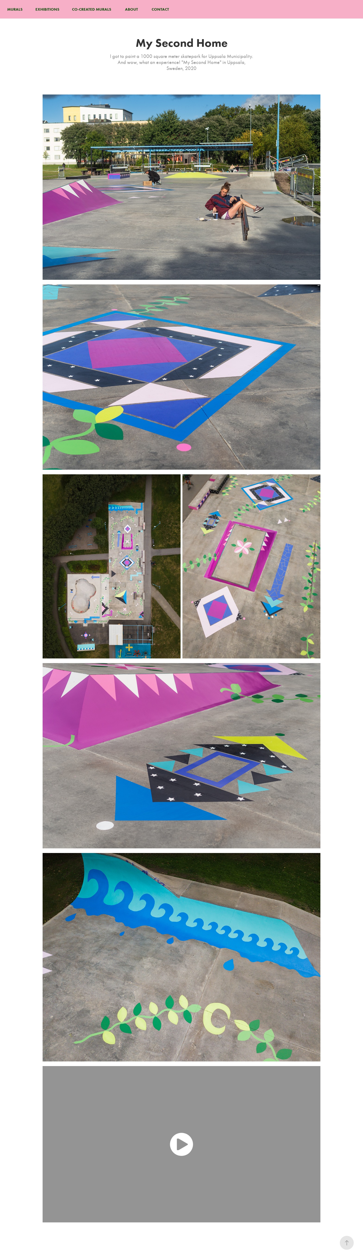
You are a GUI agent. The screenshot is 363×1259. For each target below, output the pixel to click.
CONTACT (160, 9)
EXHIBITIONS (47, 9)
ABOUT (131, 9)
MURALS (14, 9)
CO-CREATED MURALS (91, 9)
